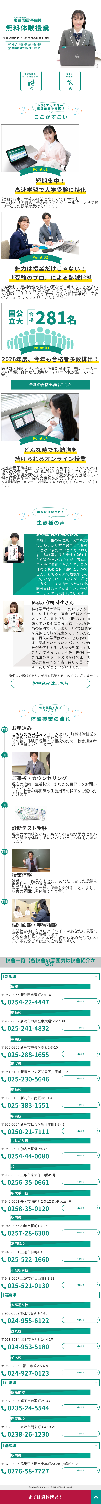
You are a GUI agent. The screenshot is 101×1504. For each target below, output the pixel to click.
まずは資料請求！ (45, 1497)
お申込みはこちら (50, 683)
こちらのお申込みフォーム (35, 734)
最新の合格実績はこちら (50, 385)
